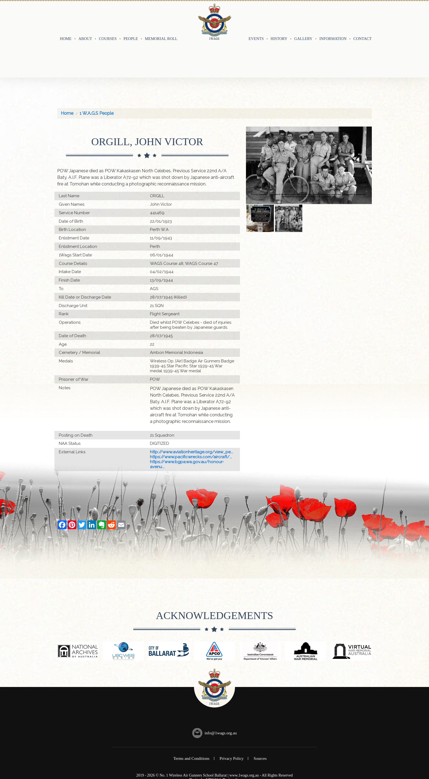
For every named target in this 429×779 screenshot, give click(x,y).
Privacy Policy (231, 718)
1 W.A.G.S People (97, 73)
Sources (260, 718)
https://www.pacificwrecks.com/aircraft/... (191, 416)
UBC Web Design (220, 739)
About (85, 18)
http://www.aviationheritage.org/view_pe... (191, 411)
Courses (108, 18)
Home (65, 18)
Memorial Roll (161, 18)
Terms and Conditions (191, 718)
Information (332, 18)
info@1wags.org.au (221, 693)
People (131, 18)
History (279, 18)
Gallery (303, 18)
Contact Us (365, 18)
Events (256, 18)
